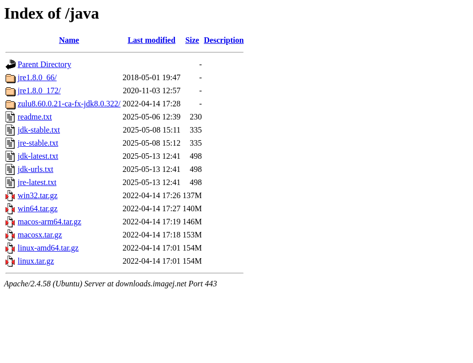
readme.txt (35, 116)
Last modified (151, 40)
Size (192, 40)
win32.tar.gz (37, 195)
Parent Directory (44, 64)
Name (69, 40)
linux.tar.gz (36, 261)
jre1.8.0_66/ (37, 77)
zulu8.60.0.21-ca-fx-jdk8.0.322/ (69, 103)
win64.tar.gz (37, 208)
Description (224, 40)
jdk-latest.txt (38, 156)
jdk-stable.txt (39, 130)
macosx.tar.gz (40, 234)
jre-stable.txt (38, 143)
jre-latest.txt (37, 182)
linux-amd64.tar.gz (48, 248)
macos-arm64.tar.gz (49, 221)
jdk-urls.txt (35, 169)
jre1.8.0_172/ (39, 90)
